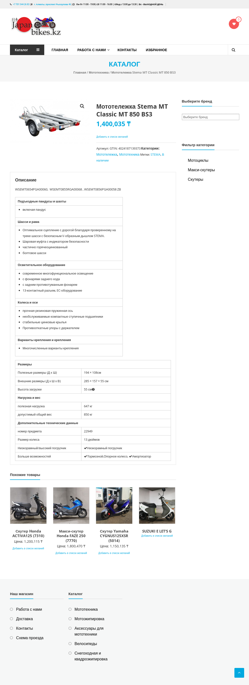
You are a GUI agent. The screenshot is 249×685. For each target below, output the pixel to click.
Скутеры (195, 179)
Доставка (24, 618)
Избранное (156, 50)
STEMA (155, 154)
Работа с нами (91, 50)
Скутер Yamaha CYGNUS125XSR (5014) (114, 536)
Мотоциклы (198, 160)
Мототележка (106, 154)
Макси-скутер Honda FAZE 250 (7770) (71, 536)
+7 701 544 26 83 (21, 4)
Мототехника (99, 72)
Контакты (126, 50)
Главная (60, 50)
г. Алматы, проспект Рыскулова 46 (52, 4)
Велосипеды (86, 643)
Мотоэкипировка (89, 618)
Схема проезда (29, 637)
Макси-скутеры (201, 169)
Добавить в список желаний (112, 136)
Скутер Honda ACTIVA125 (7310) (28, 533)
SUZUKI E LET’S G (157, 531)
